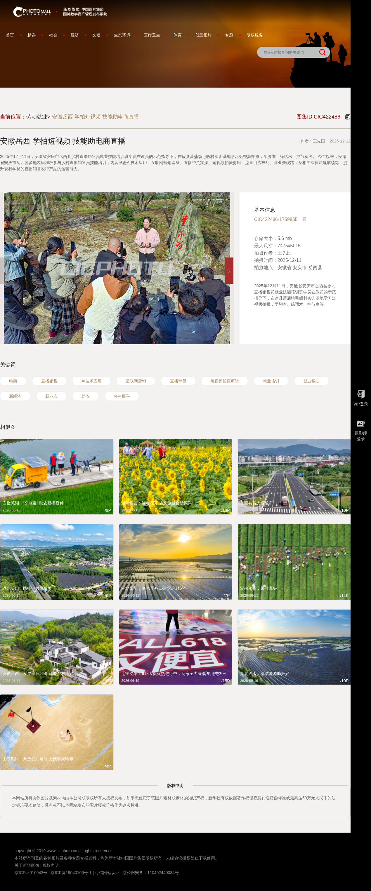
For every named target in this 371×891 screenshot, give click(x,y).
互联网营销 (136, 381)
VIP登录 (361, 396)
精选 (31, 35)
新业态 (51, 396)
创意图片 (203, 35)
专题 (229, 35)
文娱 (96, 35)
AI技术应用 (92, 381)
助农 (86, 396)
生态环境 (122, 35)
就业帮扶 (311, 381)
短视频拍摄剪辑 (224, 381)
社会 (53, 35)
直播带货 (178, 381)
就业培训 (271, 381)
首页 (10, 35)
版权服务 (255, 35)
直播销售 (49, 381)
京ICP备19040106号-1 (71, 872)
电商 (13, 381)
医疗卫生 (152, 35)
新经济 (15, 396)
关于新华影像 (27, 865)
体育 (178, 35)
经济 (75, 35)
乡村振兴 (122, 396)
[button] (229, 270)
